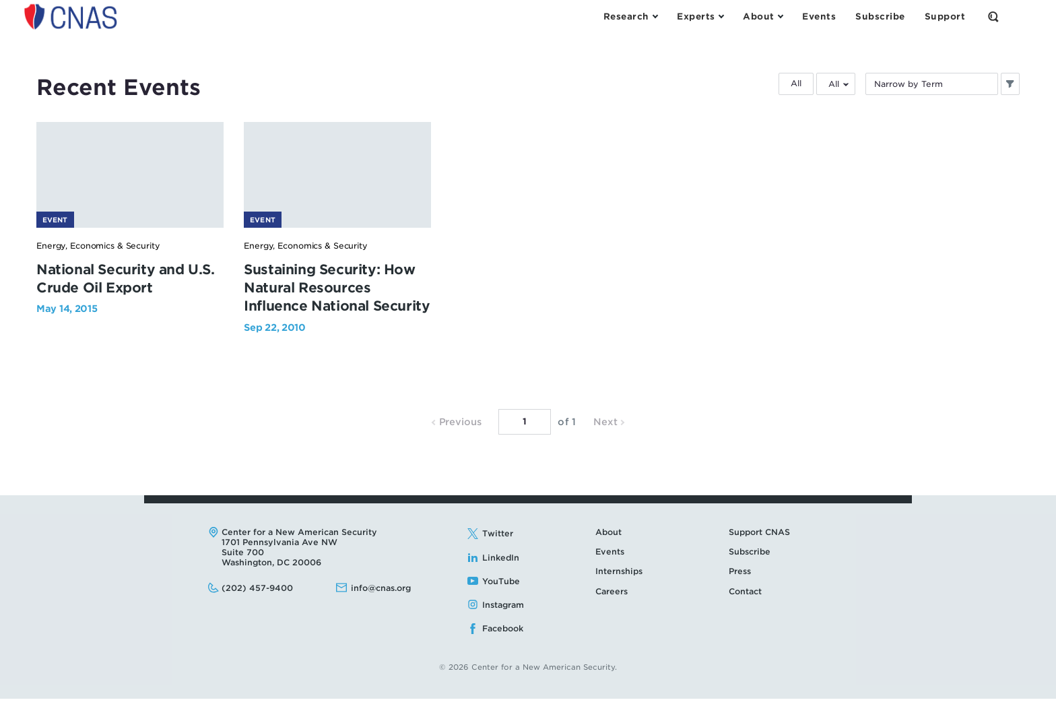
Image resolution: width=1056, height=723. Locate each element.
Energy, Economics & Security (98, 270)
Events (609, 576)
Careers (611, 615)
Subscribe (749, 576)
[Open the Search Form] (993, 16)
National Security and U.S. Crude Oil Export (148, 303)
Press (740, 595)
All (796, 83)
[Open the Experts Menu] (700, 16)
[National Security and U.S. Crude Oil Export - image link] (151, 186)
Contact (745, 615)
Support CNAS (759, 556)
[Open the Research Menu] (630, 16)
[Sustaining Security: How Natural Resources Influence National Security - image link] (403, 186)
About (608, 556)
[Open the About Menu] (762, 16)
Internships (618, 595)
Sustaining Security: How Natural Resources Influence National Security (400, 312)
